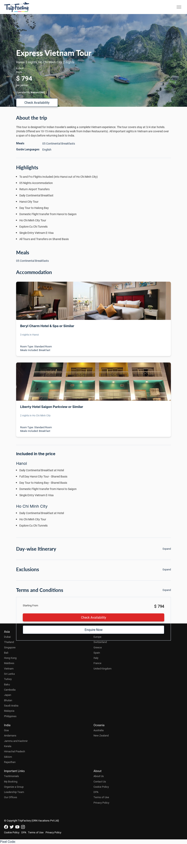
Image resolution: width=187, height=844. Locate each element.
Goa (6, 730)
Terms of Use (101, 797)
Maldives (9, 663)
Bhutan (8, 700)
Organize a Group (14, 787)
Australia (99, 730)
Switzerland (100, 642)
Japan (7, 695)
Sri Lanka (9, 674)
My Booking (10, 781)
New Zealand (101, 735)
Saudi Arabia (11, 705)
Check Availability (37, 102)
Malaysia (9, 711)
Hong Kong (10, 658)
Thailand (9, 642)
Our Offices (10, 797)
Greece (98, 647)
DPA (96, 792)
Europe (97, 637)
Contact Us (100, 781)
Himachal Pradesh (14, 751)
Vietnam (9, 668)
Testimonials (11, 776)
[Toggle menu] (179, 7)
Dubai (7, 637)
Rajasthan (10, 762)
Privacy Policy (101, 802)
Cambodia (10, 689)
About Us (99, 776)
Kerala (7, 746)
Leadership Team (14, 792)
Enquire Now (94, 629)
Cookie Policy (101, 787)
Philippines (10, 716)
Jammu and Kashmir (16, 741)
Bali (6, 652)
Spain (97, 652)
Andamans (10, 735)
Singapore (10, 647)
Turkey (8, 679)
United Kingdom (102, 668)
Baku (7, 684)
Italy (96, 658)
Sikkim (8, 757)
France (97, 663)
